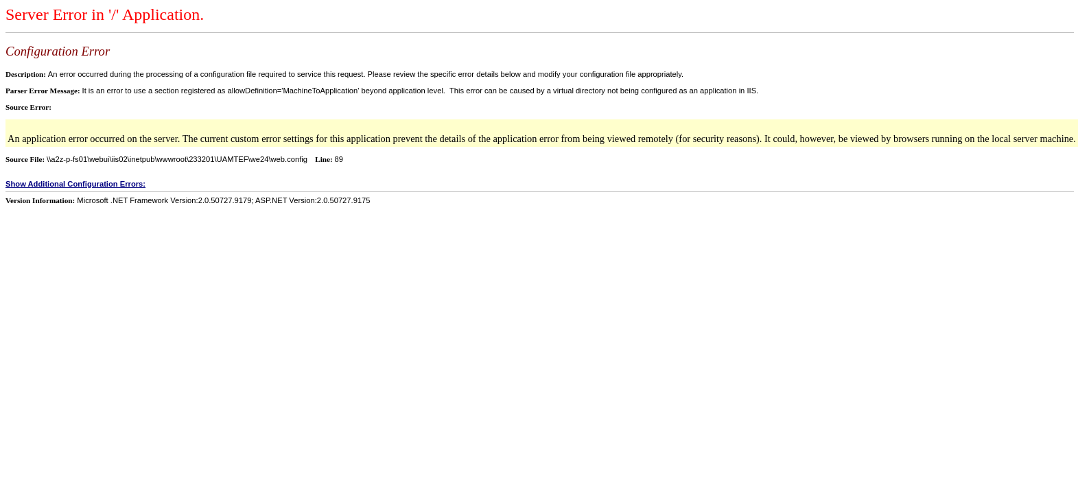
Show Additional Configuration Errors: (75, 184)
